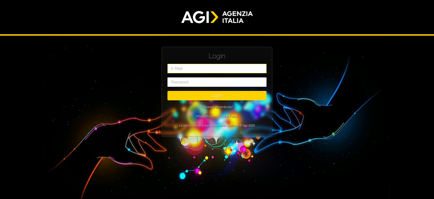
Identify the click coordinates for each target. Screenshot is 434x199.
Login (217, 95)
